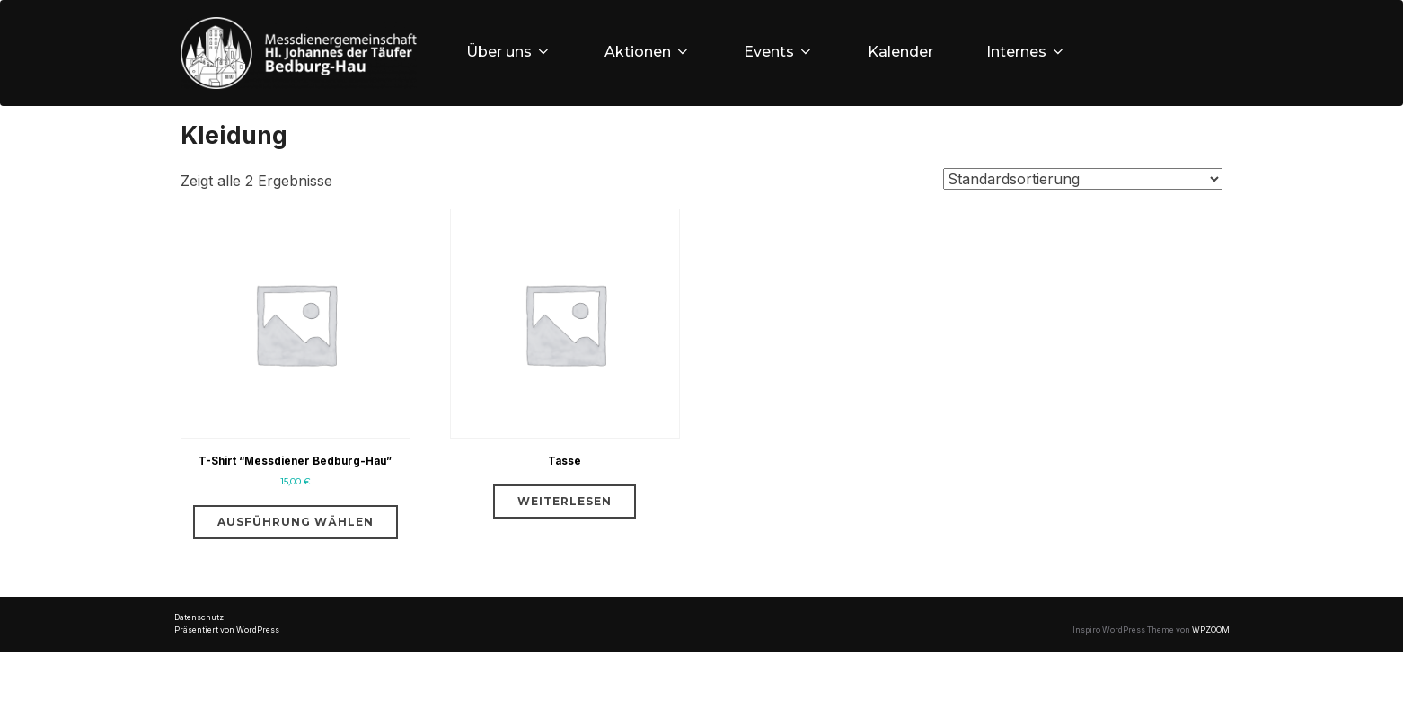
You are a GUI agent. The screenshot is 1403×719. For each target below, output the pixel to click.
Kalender (903, 51)
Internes (1030, 51)
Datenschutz (199, 685)
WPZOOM (1211, 698)
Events (781, 51)
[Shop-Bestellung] (1082, 205)
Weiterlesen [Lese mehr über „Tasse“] (564, 540)
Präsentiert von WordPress (226, 698)
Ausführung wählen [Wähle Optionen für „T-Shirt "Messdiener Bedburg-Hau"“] (295, 589)
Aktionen (649, 51)
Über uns (509, 51)
